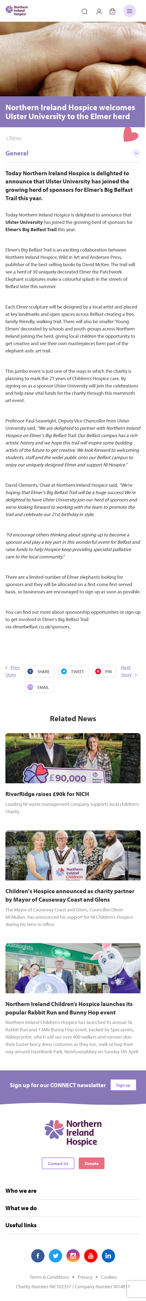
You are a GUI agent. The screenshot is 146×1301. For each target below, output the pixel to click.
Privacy (85, 1277)
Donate (92, 1163)
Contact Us (58, 1163)
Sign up (123, 1085)
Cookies (109, 1277)
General (73, 153)
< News (13, 137)
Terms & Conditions (49, 1277)
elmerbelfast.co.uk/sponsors (40, 627)
